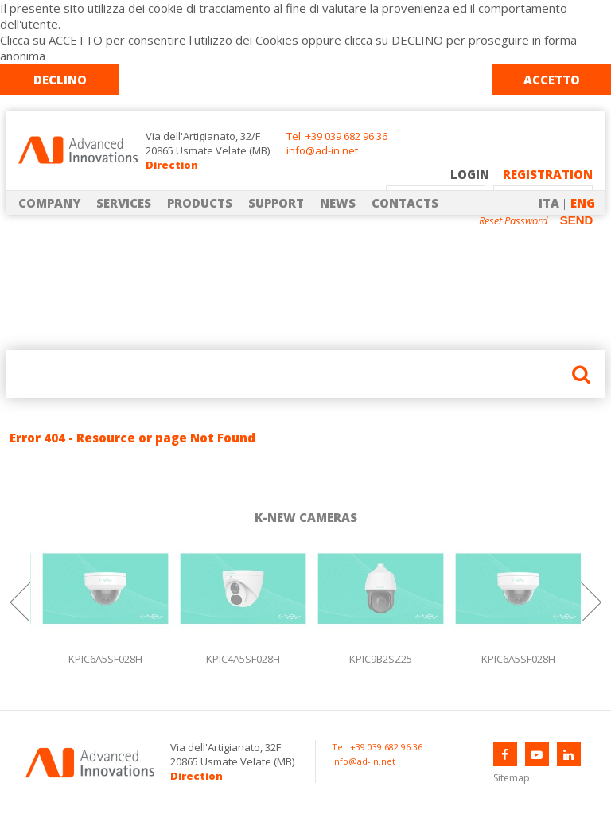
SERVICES (123, 203)
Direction (172, 165)
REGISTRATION (548, 174)
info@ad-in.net (322, 150)
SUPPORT (276, 203)
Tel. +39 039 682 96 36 (336, 136)
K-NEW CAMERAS (306, 517)
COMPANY (49, 203)
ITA (549, 203)
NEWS (338, 203)
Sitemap (511, 778)
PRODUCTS (199, 203)
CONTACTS (405, 203)
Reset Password (513, 221)
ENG (582, 203)
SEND (576, 220)
